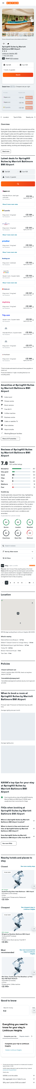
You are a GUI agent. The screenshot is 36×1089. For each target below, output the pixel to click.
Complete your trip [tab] (10, 1036)
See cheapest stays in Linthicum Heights (28, 908)
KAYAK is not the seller (19, 1075)
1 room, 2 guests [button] (9, 70)
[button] (3, 3)
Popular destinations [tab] (26, 1036)
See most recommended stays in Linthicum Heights (27, 952)
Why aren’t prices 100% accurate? (19, 1082)
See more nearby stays (28, 866)
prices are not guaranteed (9, 1070)
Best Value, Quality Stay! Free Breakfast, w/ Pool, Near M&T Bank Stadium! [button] (17, 977)
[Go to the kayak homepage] (13, 3)
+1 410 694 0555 (7, 56)
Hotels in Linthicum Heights (13, 1050)
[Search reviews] (19, 545)
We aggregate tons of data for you (19, 1079)
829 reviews (14, 58)
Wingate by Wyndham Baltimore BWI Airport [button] (16, 934)
